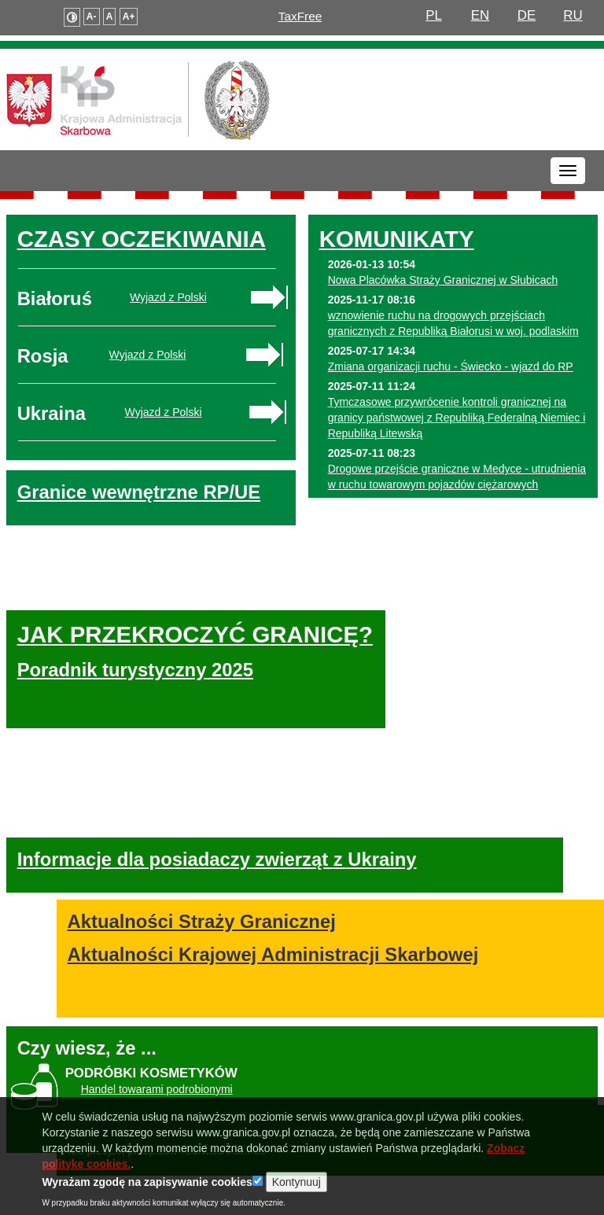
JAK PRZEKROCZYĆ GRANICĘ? (131, 634)
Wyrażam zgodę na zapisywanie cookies (147, 1195)
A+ (129, 16)
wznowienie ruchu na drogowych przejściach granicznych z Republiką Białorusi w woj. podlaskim (453, 323)
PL (433, 15)
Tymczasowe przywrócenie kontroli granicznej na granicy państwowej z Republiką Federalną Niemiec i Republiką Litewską (457, 418)
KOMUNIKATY (396, 239)
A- (92, 16)
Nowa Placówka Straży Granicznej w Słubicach (443, 280)
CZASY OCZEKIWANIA (141, 239)
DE (526, 15)
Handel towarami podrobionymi (157, 1065)
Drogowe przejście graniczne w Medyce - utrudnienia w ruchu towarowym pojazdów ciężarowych (457, 476)
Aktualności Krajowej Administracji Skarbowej (293, 929)
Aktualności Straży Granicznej (221, 896)
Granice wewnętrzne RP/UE (138, 492)
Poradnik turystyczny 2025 (135, 683)
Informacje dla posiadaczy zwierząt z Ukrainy (217, 835)
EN (480, 15)
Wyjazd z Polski (168, 297)
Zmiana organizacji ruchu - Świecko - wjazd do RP (450, 366)
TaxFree (300, 16)
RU (572, 15)
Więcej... (553, 508)
